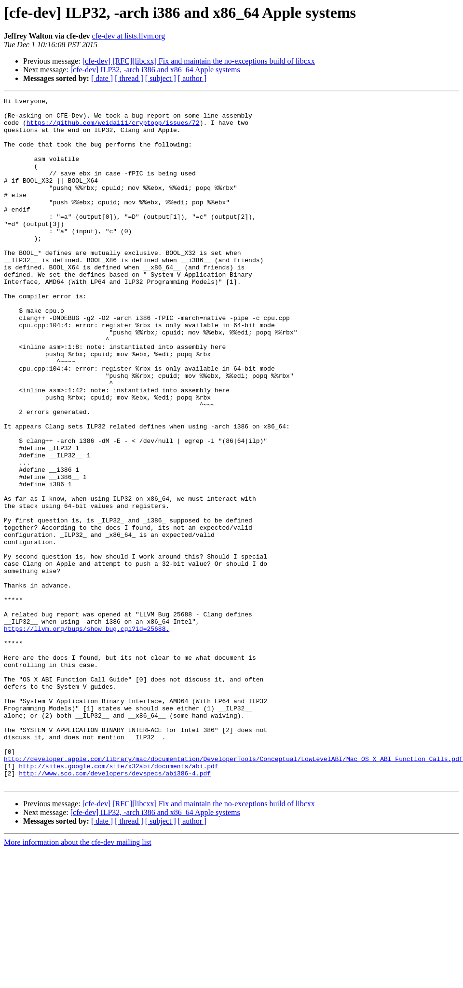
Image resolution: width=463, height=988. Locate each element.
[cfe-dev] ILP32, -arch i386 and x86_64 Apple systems (155, 70)
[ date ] (102, 78)
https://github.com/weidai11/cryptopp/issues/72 (113, 128)
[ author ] (192, 78)
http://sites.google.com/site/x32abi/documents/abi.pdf (118, 900)
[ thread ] (129, 78)
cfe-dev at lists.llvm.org (128, 36)
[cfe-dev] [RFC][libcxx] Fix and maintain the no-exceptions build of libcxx (198, 61)
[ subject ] (160, 78)
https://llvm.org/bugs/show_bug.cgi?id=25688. (86, 735)
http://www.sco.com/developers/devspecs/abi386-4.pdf (115, 909)
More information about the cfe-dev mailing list (77, 979)
